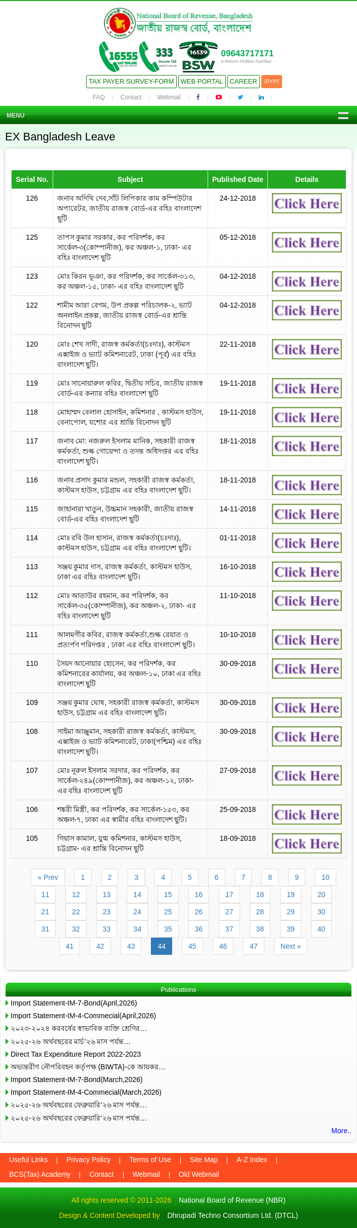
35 (168, 929)
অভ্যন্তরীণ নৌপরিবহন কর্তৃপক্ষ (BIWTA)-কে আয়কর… (88, 1067)
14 (137, 894)
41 (70, 946)
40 (322, 929)
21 (46, 912)
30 (322, 912)
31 (46, 929)
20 (322, 894)
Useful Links (28, 1160)
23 (107, 912)
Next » (291, 946)
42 (100, 946)
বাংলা (272, 81)
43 (131, 946)
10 (326, 877)
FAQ (99, 97)
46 (223, 946)
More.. (341, 1131)
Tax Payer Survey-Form (131, 81)
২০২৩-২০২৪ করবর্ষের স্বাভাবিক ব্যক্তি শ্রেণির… (79, 1028)
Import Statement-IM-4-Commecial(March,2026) (86, 1092)
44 (161, 946)
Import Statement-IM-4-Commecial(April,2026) (83, 1016)
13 (107, 894)
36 (199, 929)
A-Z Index (251, 1160)
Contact (131, 97)
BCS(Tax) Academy (39, 1174)
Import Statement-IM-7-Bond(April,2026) (74, 1003)
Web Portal (202, 81)
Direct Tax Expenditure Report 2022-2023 (76, 1054)
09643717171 (247, 53)
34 (137, 929)
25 (168, 912)
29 (291, 912)
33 (107, 929)
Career (243, 81)
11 (46, 894)
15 (168, 894)
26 (199, 912)
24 (137, 912)
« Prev (47, 877)
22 (76, 912)
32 (76, 929)
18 (260, 894)
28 (260, 912)
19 (291, 894)
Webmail (168, 97)
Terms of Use (150, 1160)
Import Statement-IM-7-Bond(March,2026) (77, 1079)
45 (192, 946)
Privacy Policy (88, 1160)
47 (254, 946)
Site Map (204, 1160)
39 (291, 929)
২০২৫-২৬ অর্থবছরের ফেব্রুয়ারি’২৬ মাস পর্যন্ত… (79, 1105)
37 (229, 929)
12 (76, 894)
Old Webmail (199, 1174)
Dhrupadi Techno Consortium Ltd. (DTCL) (232, 1215)
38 (260, 929)
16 (199, 894)
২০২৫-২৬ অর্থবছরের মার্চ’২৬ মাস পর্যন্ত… (71, 1041)
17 (229, 894)
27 (229, 912)
